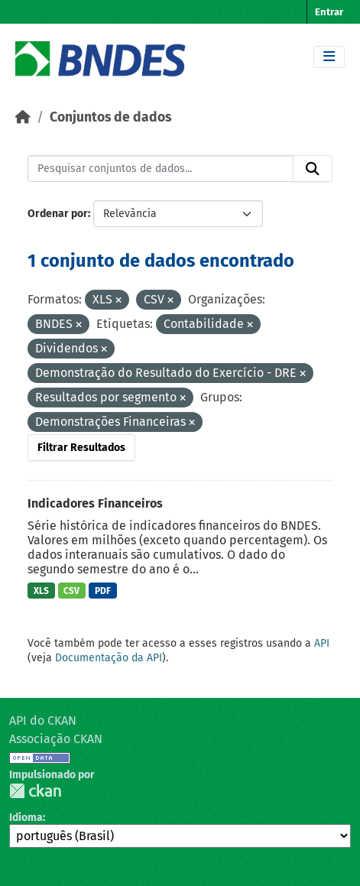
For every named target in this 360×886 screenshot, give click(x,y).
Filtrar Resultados (81, 447)
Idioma (26, 817)
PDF (103, 591)
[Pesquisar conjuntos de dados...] (161, 169)
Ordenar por (58, 213)
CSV (71, 591)
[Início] (23, 117)
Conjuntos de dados (110, 117)
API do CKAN (42, 720)
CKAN (35, 791)
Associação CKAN (55, 739)
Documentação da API (108, 657)
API (321, 643)
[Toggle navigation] (329, 57)
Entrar (329, 12)
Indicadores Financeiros (95, 503)
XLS (41, 591)
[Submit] (312, 169)
